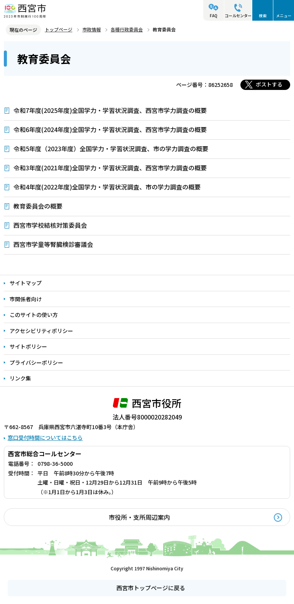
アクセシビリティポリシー (41, 331)
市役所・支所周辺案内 (139, 517)
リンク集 (20, 378)
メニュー (283, 15)
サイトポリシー (28, 346)
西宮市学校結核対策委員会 (50, 225)
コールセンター (238, 15)
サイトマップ (26, 283)
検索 (262, 15)
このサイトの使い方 (34, 314)
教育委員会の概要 (37, 206)
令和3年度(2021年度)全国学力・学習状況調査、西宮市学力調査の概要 (110, 167)
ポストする (269, 84)
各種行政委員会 (127, 29)
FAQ (213, 15)
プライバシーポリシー (36, 362)
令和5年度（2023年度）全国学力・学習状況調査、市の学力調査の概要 (110, 148)
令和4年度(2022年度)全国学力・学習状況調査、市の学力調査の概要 (107, 186)
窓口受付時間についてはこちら (45, 437)
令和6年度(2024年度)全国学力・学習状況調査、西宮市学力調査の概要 (110, 129)
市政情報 (91, 29)
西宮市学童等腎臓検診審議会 (53, 244)
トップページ (58, 29)
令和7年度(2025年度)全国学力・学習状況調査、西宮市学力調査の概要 (110, 110)
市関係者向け (26, 299)
